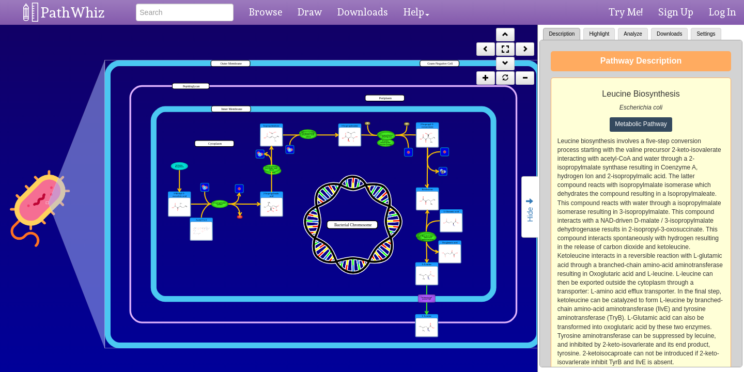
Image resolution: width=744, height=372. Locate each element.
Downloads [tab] (669, 34)
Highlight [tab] (599, 34)
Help (416, 12)
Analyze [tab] (633, 34)
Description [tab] (562, 34)
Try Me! (626, 12)
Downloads (362, 12)
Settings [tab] (705, 34)
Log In (722, 12)
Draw (310, 12)
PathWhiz (73, 12)
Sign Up (675, 12)
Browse (265, 12)
